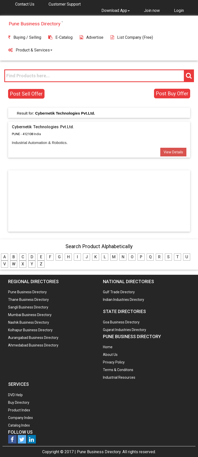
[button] (115, 10)
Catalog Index (19, 425)
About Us (110, 355)
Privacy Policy (114, 362)
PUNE (16, 134)
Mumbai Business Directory (30, 315)
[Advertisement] (99, 201)
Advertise (91, 37)
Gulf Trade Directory (119, 292)
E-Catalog (60, 37)
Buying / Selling (24, 37)
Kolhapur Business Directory (30, 330)
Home (108, 347)
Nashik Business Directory (28, 322)
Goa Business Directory (121, 322)
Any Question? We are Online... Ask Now (186, 445)
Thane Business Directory (28, 300)
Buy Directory (18, 402)
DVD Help (15, 395)
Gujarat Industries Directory (124, 330)
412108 (28, 134)
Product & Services (30, 50)
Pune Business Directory (27, 292)
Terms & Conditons (118, 370)
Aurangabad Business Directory (33, 338)
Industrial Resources (119, 377)
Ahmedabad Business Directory (33, 345)
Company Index (20, 418)
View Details (173, 152)
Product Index (19, 410)
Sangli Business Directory (28, 307)
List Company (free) (132, 37)
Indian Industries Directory (123, 300)
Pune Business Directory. (99, 451)
